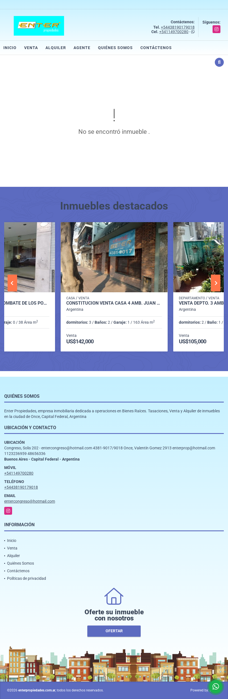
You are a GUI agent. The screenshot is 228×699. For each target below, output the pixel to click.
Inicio (10, 47)
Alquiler (55, 47)
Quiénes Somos (115, 47)
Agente (82, 47)
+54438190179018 (178, 27)
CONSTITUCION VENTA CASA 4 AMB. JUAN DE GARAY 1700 (114, 303)
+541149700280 (173, 31)
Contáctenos (156, 47)
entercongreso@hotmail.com (29, 501)
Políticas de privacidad (26, 578)
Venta (31, 47)
